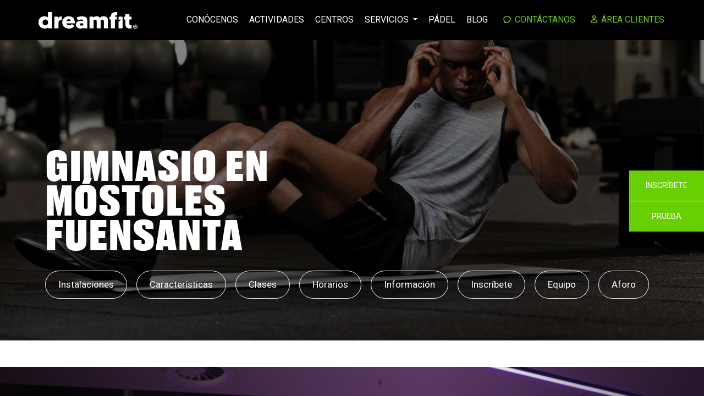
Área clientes (627, 19)
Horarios (330, 284)
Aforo (624, 284)
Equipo (562, 284)
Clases (263, 284)
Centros (334, 19)
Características (181, 284)
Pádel (441, 19)
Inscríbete (491, 284)
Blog (477, 19)
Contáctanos (539, 19)
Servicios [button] (388, 19)
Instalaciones (86, 284)
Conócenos (212, 19)
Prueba (666, 216)
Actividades (276, 19)
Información (409, 284)
